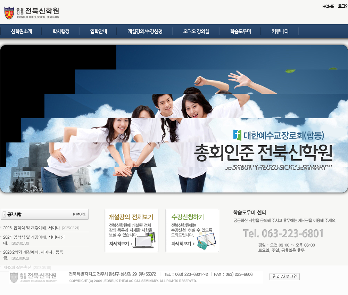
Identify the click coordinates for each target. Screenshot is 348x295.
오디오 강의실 (196, 31)
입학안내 (98, 31)
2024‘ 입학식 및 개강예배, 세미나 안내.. (34, 240)
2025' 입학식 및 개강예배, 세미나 (41, 227)
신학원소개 (21, 31)
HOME (328, 6)
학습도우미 (240, 31)
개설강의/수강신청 (144, 31)
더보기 (79, 214)
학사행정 (60, 31)
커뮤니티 (280, 31)
